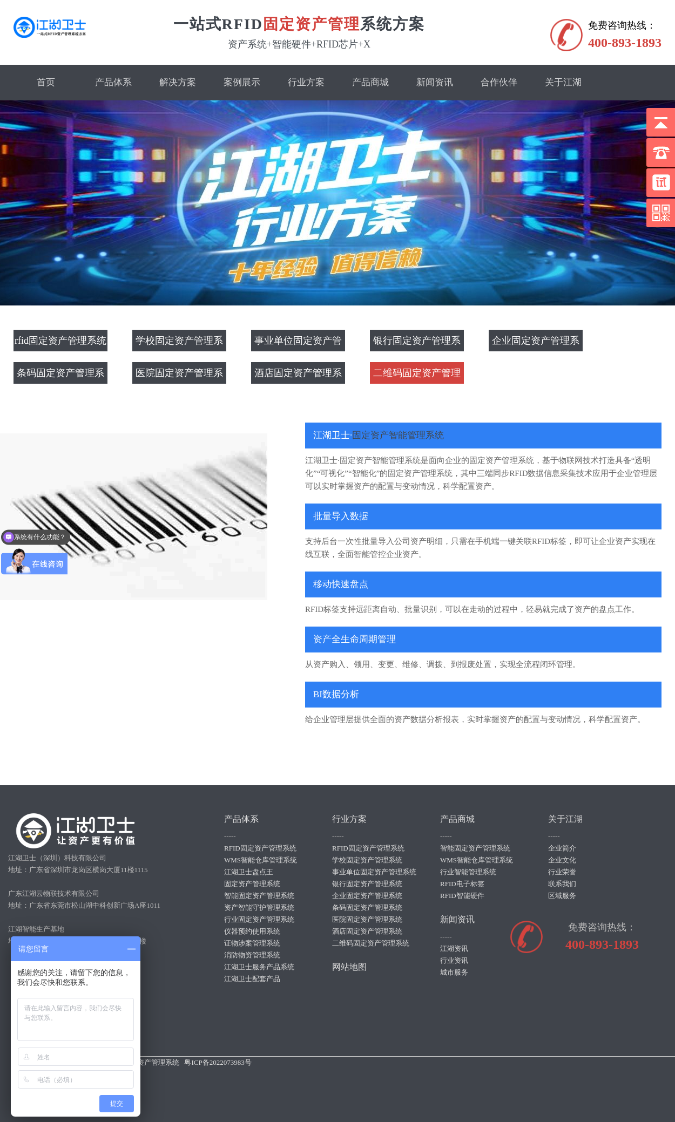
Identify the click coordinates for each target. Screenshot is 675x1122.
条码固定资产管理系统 (60, 376)
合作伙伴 (499, 82)
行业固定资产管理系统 (259, 919)
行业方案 (306, 82)
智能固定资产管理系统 (259, 896)
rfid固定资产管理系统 (60, 340)
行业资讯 (454, 960)
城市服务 (454, 972)
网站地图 (349, 966)
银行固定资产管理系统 (417, 343)
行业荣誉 (562, 872)
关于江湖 (563, 82)
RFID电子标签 (462, 884)
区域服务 (562, 896)
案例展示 (242, 82)
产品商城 (370, 82)
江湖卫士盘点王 (248, 872)
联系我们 (562, 884)
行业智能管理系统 (468, 872)
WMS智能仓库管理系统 (260, 860)
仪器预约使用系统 (252, 931)
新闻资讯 (434, 82)
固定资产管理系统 (252, 884)
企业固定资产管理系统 (535, 343)
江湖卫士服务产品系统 (259, 967)
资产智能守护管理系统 (259, 907)
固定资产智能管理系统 (398, 435)
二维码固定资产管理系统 (417, 376)
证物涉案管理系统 (252, 943)
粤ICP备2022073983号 (217, 1062)
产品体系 (113, 82)
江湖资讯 (454, 948)
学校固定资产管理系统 (179, 343)
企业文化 (562, 860)
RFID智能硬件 (462, 896)
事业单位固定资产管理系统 (298, 343)
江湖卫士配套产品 (252, 979)
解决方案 (177, 82)
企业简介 (562, 848)
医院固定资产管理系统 (179, 376)
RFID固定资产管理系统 (260, 848)
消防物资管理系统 (252, 955)
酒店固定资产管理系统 (298, 376)
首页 (46, 82)
